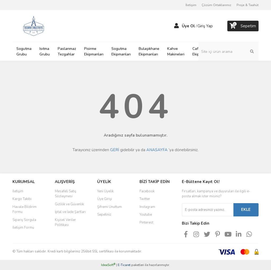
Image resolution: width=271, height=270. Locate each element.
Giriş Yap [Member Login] (205, 26)
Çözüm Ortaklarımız (216, 5)
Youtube (145, 214)
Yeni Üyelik (105, 191)
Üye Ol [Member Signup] (188, 26)
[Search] (232, 51)
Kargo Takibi (21, 199)
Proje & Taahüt (248, 5)
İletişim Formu (23, 227)
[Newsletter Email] (207, 209)
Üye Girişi (104, 199)
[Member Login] (176, 26)
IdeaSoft (108, 265)
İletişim (191, 5)
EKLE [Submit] (246, 209)
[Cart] (243, 26)
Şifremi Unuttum (109, 206)
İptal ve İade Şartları (70, 212)
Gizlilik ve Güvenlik (69, 204)
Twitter (144, 199)
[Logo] (33, 26)
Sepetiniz (104, 214)
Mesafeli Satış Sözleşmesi (65, 194)
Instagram (147, 206)
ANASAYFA (157, 150)
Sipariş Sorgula (24, 219)
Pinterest (146, 222)
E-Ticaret (124, 265)
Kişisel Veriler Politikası (65, 222)
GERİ (114, 150)
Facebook (147, 191)
